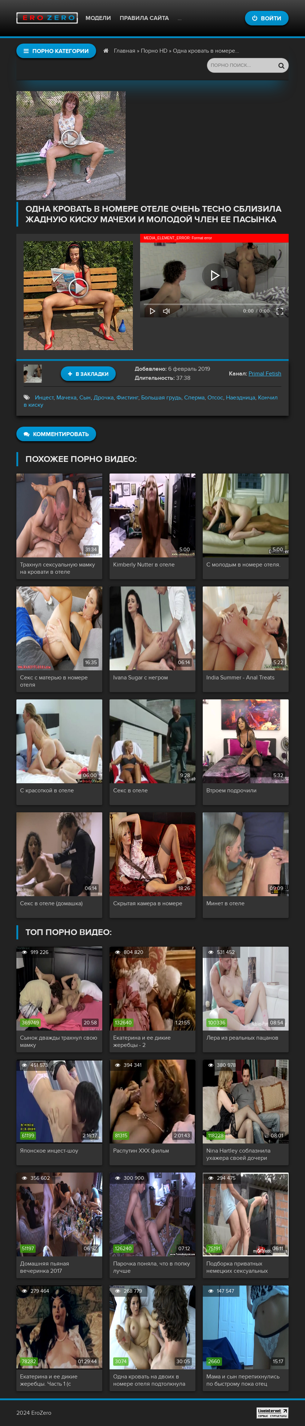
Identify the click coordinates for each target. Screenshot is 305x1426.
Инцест (44, 397)
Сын (85, 397)
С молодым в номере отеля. (243, 564)
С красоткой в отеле (47, 790)
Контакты (193, 18)
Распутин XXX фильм (141, 1150)
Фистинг (127, 397)
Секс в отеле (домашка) (51, 903)
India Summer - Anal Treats (240, 677)
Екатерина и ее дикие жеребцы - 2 (142, 1041)
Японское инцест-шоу (49, 1150)
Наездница (240, 397)
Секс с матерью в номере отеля (54, 681)
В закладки (88, 374)
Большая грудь (161, 397)
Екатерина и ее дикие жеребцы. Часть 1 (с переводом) (49, 1380)
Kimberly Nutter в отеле (144, 564)
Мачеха (66, 397)
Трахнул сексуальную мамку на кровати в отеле (57, 568)
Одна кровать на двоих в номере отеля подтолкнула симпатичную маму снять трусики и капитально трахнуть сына (149, 1380)
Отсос (215, 397)
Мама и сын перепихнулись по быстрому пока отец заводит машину (243, 1380)
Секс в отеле (130, 790)
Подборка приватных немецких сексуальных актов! (237, 1267)
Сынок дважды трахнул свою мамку (58, 1041)
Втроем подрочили (231, 790)
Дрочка (104, 397)
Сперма (194, 397)
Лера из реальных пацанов (242, 1037)
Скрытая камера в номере (147, 903)
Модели (98, 18)
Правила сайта (144, 18)
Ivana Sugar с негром (140, 677)
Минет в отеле (225, 903)
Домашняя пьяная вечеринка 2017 (44, 1267)
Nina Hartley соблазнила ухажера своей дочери (238, 1154)
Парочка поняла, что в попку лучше (151, 1267)
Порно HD (154, 50)
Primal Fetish (265, 373)
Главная (124, 50)
